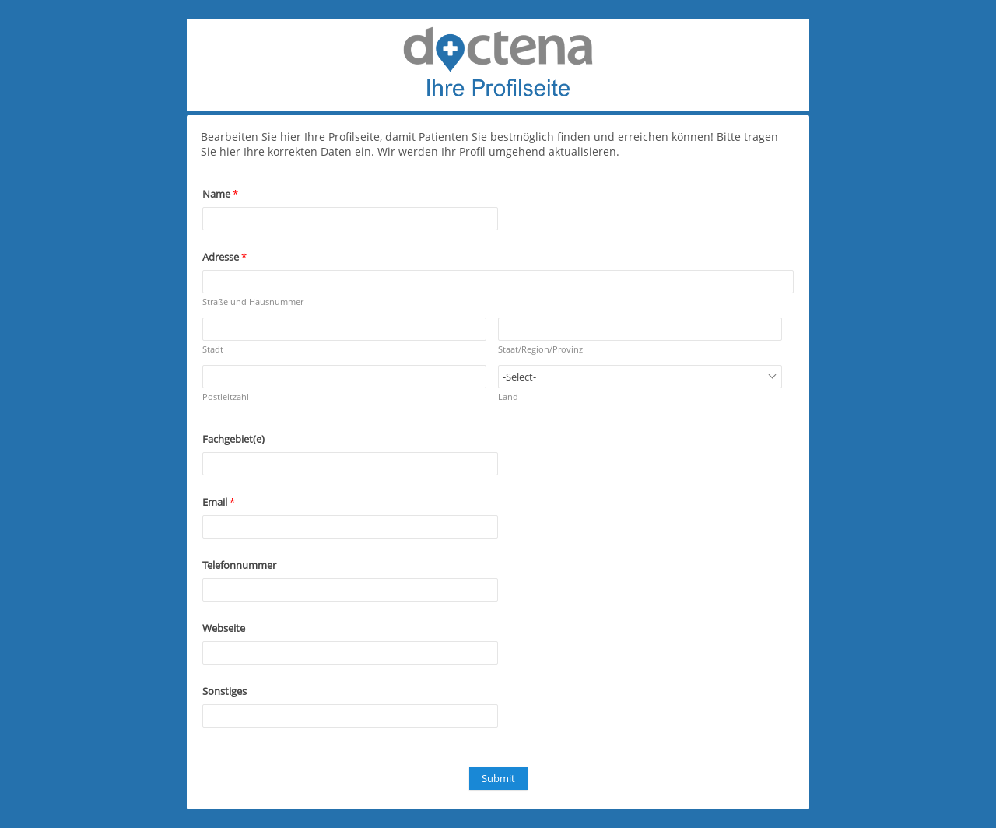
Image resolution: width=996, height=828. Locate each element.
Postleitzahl (225, 396)
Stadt (212, 349)
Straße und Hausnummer (252, 301)
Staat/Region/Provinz (540, 349)
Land (508, 396)
